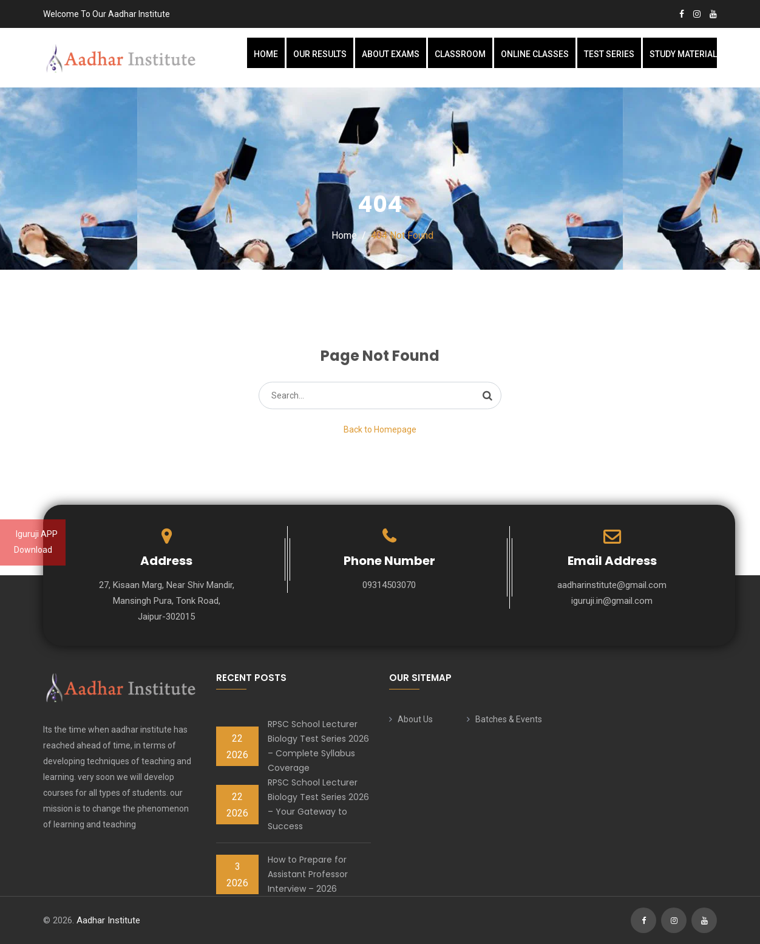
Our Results (320, 54)
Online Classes (535, 54)
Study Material (683, 54)
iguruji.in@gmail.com (612, 600)
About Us (415, 719)
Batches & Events (508, 719)
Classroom (460, 54)
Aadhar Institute (108, 920)
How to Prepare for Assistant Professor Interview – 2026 (308, 874)
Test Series (609, 54)
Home (266, 54)
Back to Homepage (380, 429)
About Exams (390, 54)
